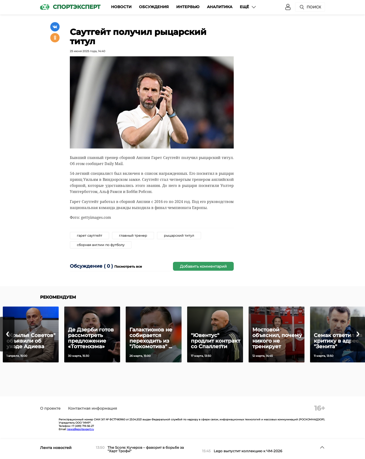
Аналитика (219, 7)
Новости (121, 7)
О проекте (50, 408)
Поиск (310, 7)
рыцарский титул (179, 235)
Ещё (248, 7)
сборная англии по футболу (101, 245)
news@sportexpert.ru (80, 429)
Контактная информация (92, 408)
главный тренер (133, 235)
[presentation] (7, 334)
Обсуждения (154, 7)
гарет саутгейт (89, 235)
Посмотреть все (128, 266)
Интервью (187, 7)
